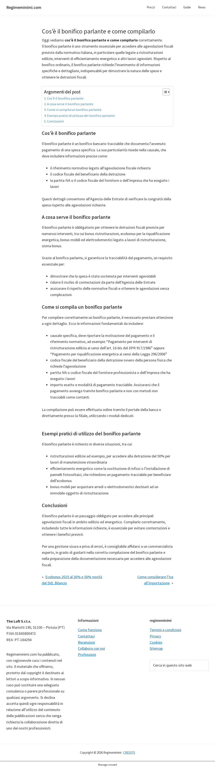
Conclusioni (55, 121)
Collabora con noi (91, 648)
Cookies (156, 642)
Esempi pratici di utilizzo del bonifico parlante (81, 115)
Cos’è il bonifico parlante (65, 98)
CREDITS (129, 753)
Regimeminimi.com (23, 7)
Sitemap (156, 648)
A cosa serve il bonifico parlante (70, 104)
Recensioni (86, 642)
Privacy (155, 636)
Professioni (87, 654)
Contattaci (86, 636)
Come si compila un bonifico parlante (74, 110)
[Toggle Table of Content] (164, 92)
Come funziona (90, 629)
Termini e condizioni (165, 629)
